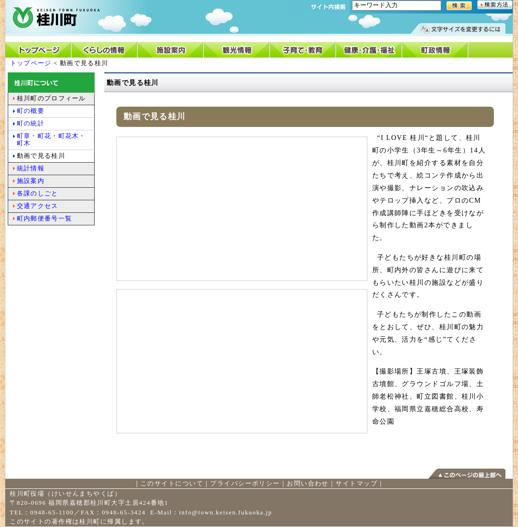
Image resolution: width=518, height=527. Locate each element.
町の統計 (30, 123)
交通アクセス (37, 205)
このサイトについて (171, 483)
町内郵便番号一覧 (44, 218)
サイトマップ (357, 483)
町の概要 (30, 110)
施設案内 (30, 180)
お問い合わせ (308, 483)
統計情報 (30, 168)
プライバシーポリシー (245, 483)
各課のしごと (37, 193)
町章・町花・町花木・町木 (51, 139)
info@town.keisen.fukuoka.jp (225, 512)
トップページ (31, 63)
